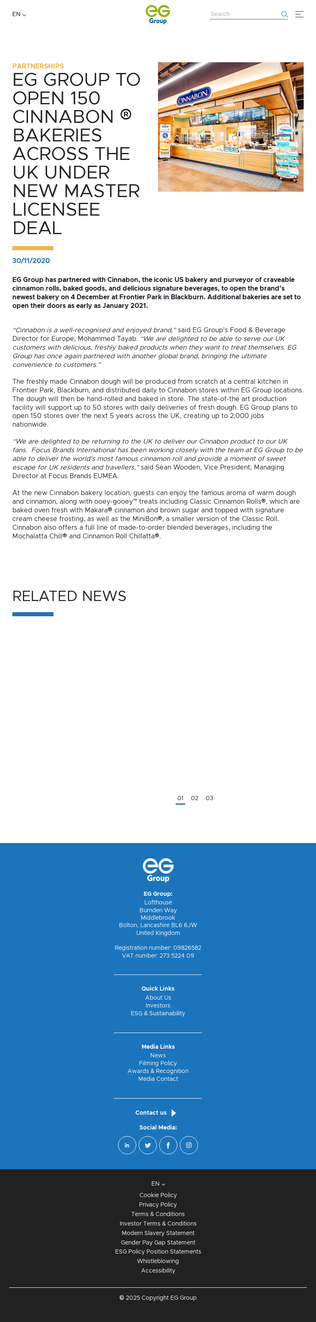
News (158, 1056)
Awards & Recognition (158, 1071)
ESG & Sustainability (158, 1014)
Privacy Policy (158, 1205)
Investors (158, 1006)
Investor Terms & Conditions (158, 1224)
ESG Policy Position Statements (158, 1252)
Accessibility (158, 1271)
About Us (158, 998)
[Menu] (299, 14)
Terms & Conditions (158, 1214)
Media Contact (158, 1079)
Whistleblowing (158, 1261)
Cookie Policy (158, 1195)
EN (16, 14)
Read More (29, 830)
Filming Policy (158, 1063)
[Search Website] (249, 14)
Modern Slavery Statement (158, 1233)
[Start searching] (284, 14)
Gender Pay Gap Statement (158, 1243)
